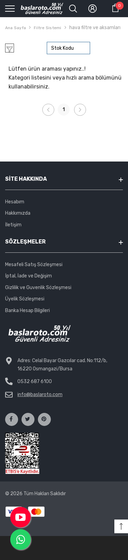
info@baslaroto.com (39, 394)
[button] (121, 526)
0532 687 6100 (34, 381)
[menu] (10, 8)
